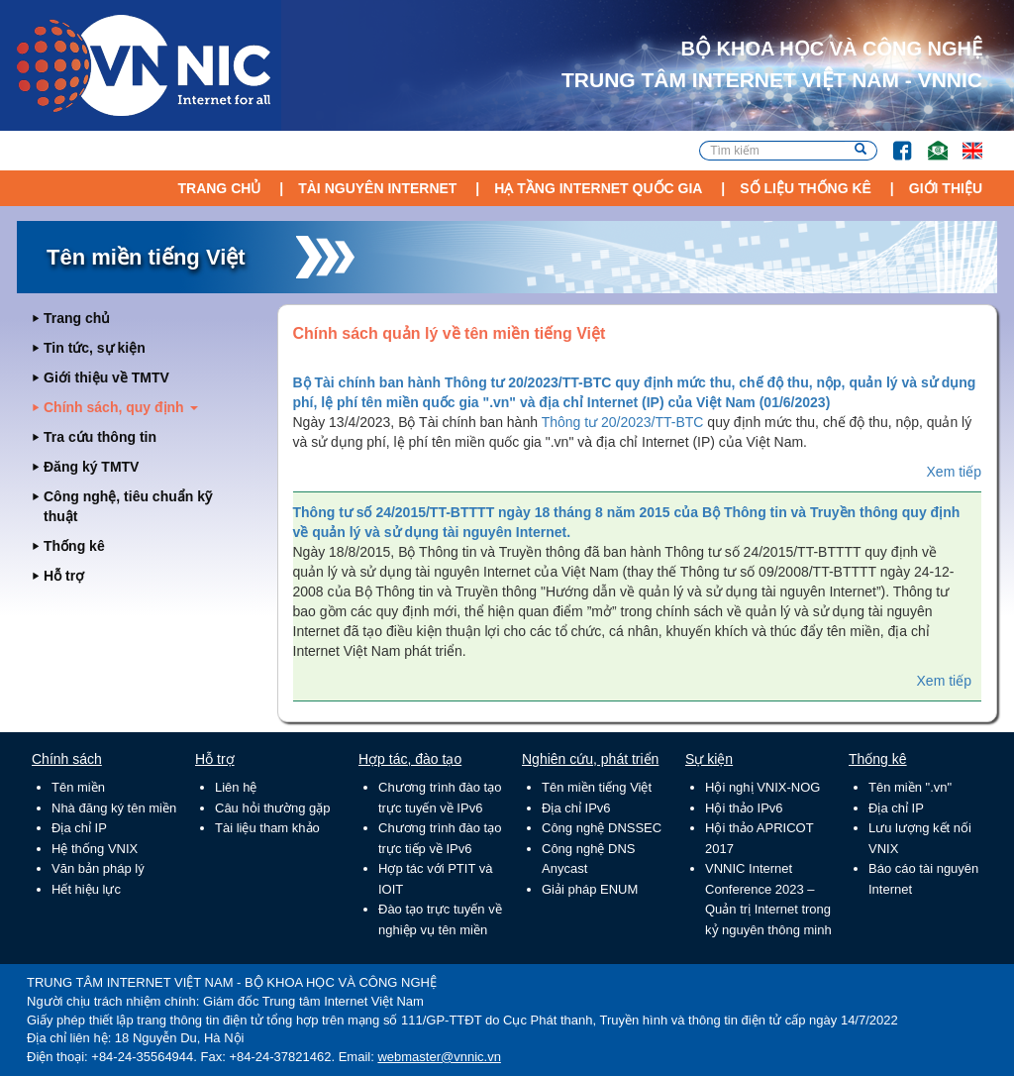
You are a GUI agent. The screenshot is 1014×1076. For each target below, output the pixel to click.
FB (892, 141)
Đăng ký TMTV (91, 467)
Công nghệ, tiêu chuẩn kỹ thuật (128, 506)
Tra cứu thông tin (100, 437)
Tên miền (78, 787)
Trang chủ (218, 188)
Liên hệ (235, 787)
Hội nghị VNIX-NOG (762, 787)
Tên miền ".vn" (910, 787)
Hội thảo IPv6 (744, 808)
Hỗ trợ (64, 576)
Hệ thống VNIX (94, 848)
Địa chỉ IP (79, 827)
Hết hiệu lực (86, 889)
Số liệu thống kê (805, 188)
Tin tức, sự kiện (95, 348)
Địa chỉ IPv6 (576, 808)
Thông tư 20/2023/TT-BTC (623, 422)
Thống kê (74, 546)
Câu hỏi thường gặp (273, 808)
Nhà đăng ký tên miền (113, 808)
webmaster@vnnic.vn (438, 1056)
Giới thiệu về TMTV (106, 377)
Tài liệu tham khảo (267, 827)
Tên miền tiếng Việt (597, 787)
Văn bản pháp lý (98, 868)
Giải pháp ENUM (590, 889)
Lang (963, 141)
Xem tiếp (954, 472)
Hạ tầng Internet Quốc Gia (598, 188)
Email (929, 141)
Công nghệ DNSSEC (601, 827)
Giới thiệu (945, 188)
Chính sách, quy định (121, 407)
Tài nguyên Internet (377, 188)
